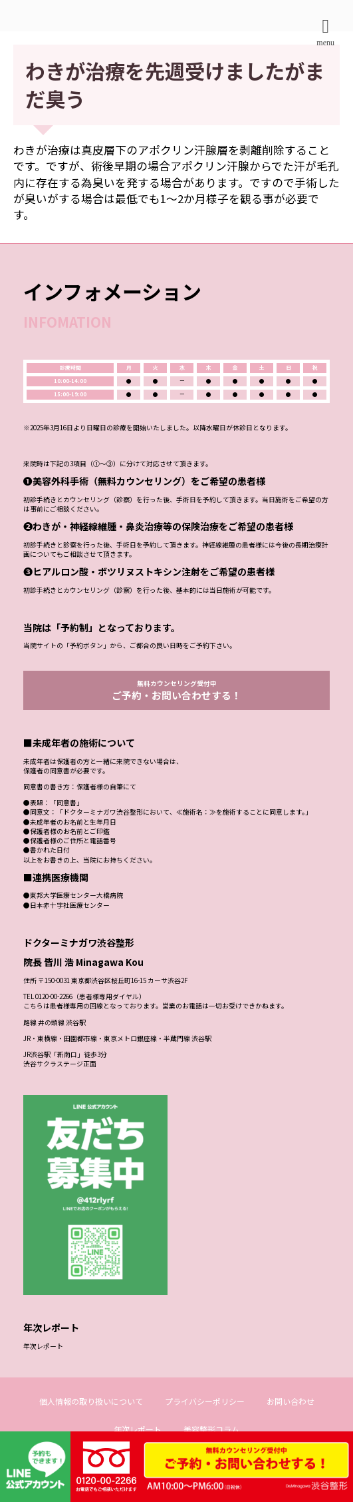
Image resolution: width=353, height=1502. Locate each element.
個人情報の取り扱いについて (91, 1424)
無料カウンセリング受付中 (176, 713)
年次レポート (43, 1369)
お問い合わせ (290, 1424)
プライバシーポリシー (205, 1424)
